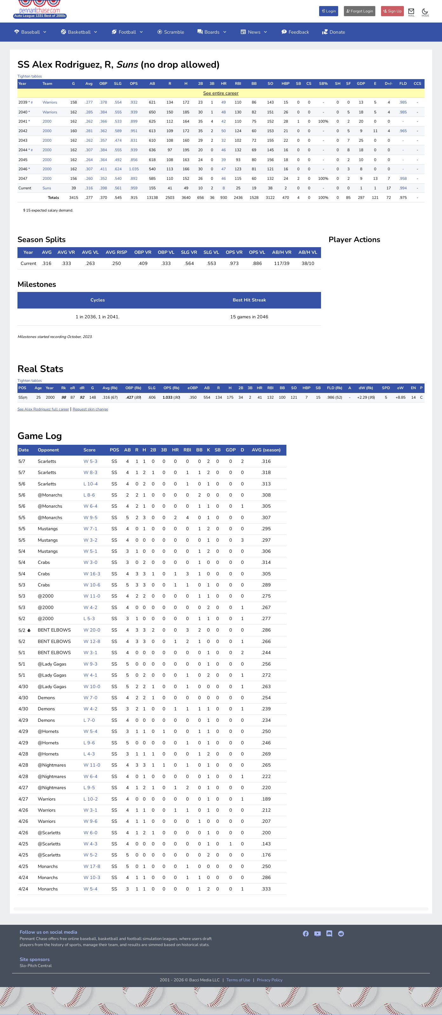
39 (223, 159)
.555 (118, 112)
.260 (89, 178)
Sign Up (392, 11)
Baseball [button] (31, 32)
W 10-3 (92, 877)
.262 (89, 121)
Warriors (50, 102)
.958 (403, 178)
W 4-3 (90, 844)
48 (223, 112)
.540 (118, 178)
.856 (133, 159)
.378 (103, 102)
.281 (89, 130)
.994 (403, 188)
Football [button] (127, 32)
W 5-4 (90, 731)
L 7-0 (89, 720)
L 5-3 (89, 618)
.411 (103, 169)
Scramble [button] (170, 32)
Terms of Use (238, 980)
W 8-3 (90, 472)
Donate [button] (333, 32)
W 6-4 (90, 506)
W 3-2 (90, 540)
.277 (89, 102)
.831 (133, 140)
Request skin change (90, 409)
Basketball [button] (79, 32)
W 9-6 (90, 821)
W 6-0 (90, 832)
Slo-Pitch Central (36, 966)
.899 (133, 121)
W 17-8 (92, 866)
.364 (103, 159)
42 (223, 121)
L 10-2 (91, 799)
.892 (133, 178)
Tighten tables (29, 76)
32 (223, 140)
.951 (133, 130)
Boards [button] (212, 32)
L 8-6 (89, 495)
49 (223, 102)
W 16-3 (92, 574)
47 (223, 169)
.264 (89, 159)
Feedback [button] (295, 32)
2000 (47, 121)
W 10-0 (92, 686)
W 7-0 (90, 697)
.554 (118, 102)
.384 (103, 112)
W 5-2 (90, 855)
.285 (89, 112)
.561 (118, 188)
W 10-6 (92, 585)
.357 (103, 140)
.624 (118, 169)
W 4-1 (90, 675)
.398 (103, 188)
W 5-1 (90, 551)
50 (223, 130)
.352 (103, 178)
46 (223, 149)
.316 (89, 188)
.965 (403, 130)
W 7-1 (90, 528)
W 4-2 (90, 607)
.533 (118, 121)
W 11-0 (92, 596)
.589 (118, 130)
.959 (133, 188)
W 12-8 (92, 641)
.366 (103, 121)
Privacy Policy (270, 980)
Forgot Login (359, 11)
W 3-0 (90, 562)
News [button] (254, 32)
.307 (89, 149)
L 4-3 (89, 754)
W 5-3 (90, 461)
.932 (133, 102)
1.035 (134, 169)
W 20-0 (92, 630)
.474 (118, 140)
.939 (133, 112)
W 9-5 (90, 517)
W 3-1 (90, 652)
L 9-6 (89, 743)
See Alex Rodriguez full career (43, 409)
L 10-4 (91, 484)
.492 (118, 159)
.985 (403, 102)
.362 (103, 130)
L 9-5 (89, 787)
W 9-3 (90, 664)
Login (328, 11)
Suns (47, 188)
